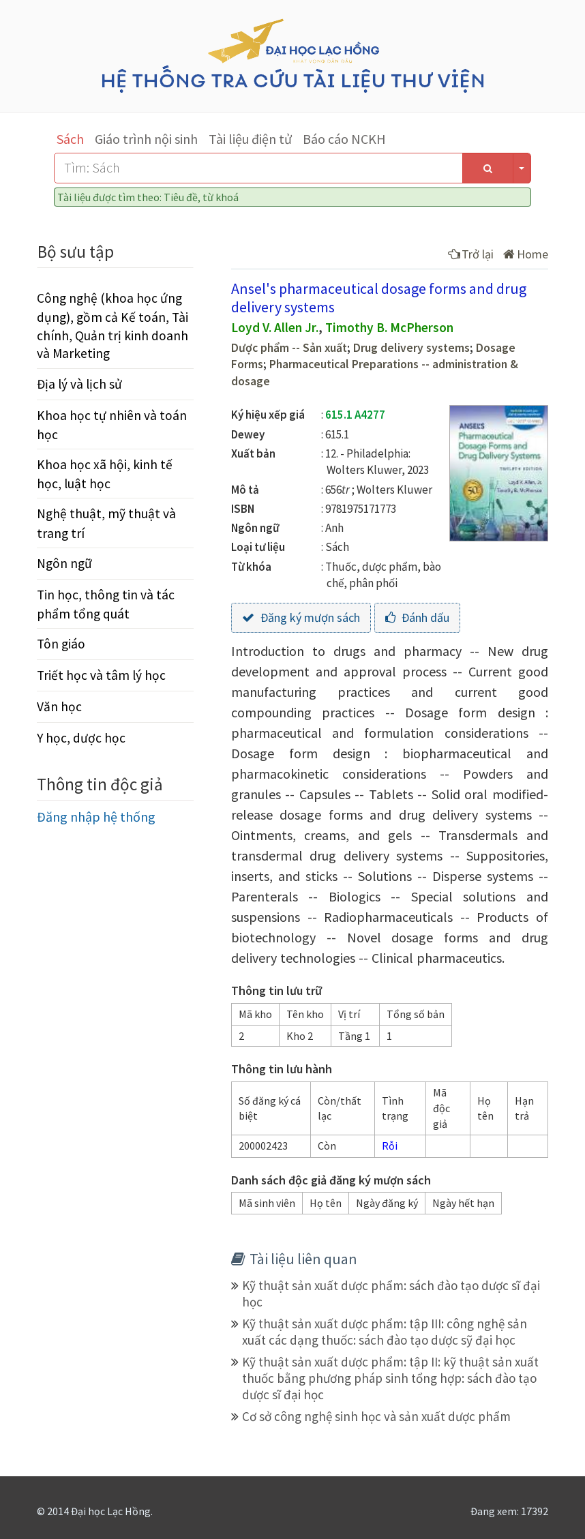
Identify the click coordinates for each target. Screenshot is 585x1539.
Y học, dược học (81, 738)
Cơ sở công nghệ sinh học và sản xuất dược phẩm (376, 1416)
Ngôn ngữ (64, 563)
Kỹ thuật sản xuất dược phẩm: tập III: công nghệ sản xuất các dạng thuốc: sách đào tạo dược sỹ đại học (384, 1331)
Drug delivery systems (411, 347)
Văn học (59, 706)
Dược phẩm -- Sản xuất (289, 347)
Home (525, 254)
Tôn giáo (61, 644)
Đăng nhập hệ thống (96, 816)
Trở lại (471, 254)
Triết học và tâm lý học (101, 675)
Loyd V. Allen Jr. (274, 327)
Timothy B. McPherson (389, 327)
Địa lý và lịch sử (79, 384)
